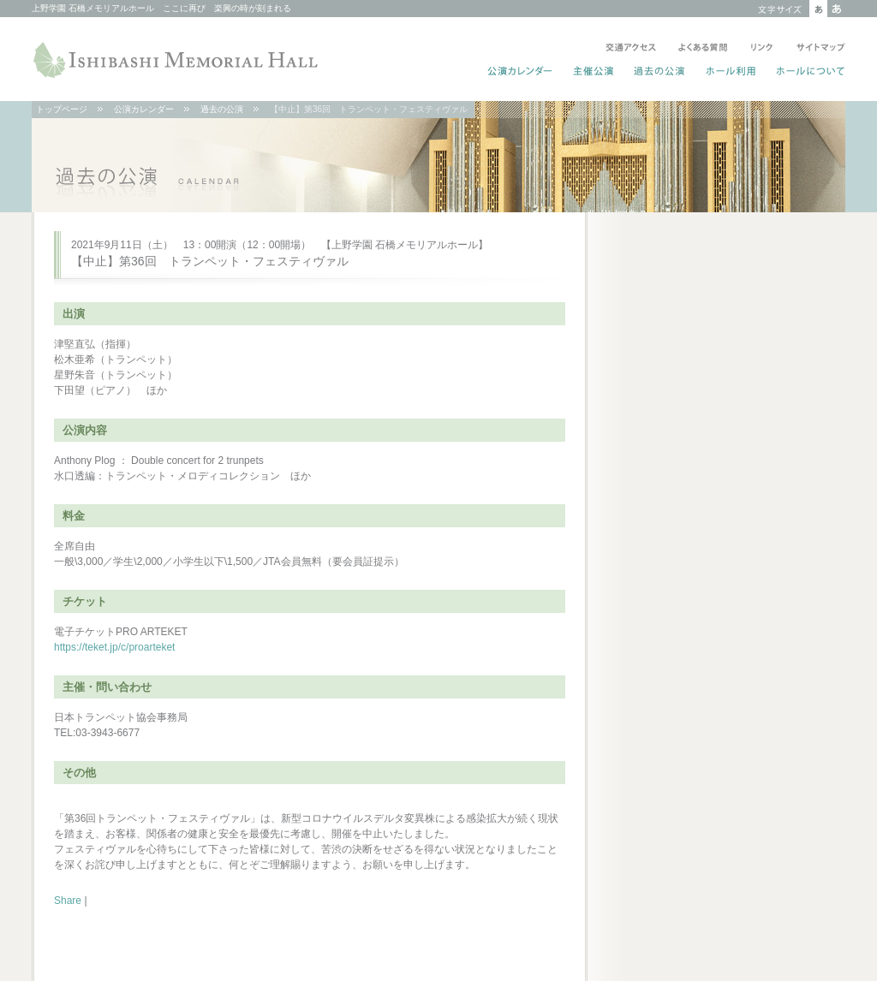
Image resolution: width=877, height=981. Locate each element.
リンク (761, 48)
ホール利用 (731, 72)
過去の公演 (660, 72)
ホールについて (807, 72)
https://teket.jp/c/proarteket (114, 647)
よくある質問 (703, 48)
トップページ (61, 109)
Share (67, 901)
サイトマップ (817, 48)
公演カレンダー (520, 72)
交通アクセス (631, 48)
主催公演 (594, 72)
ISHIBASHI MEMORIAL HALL (177, 60)
